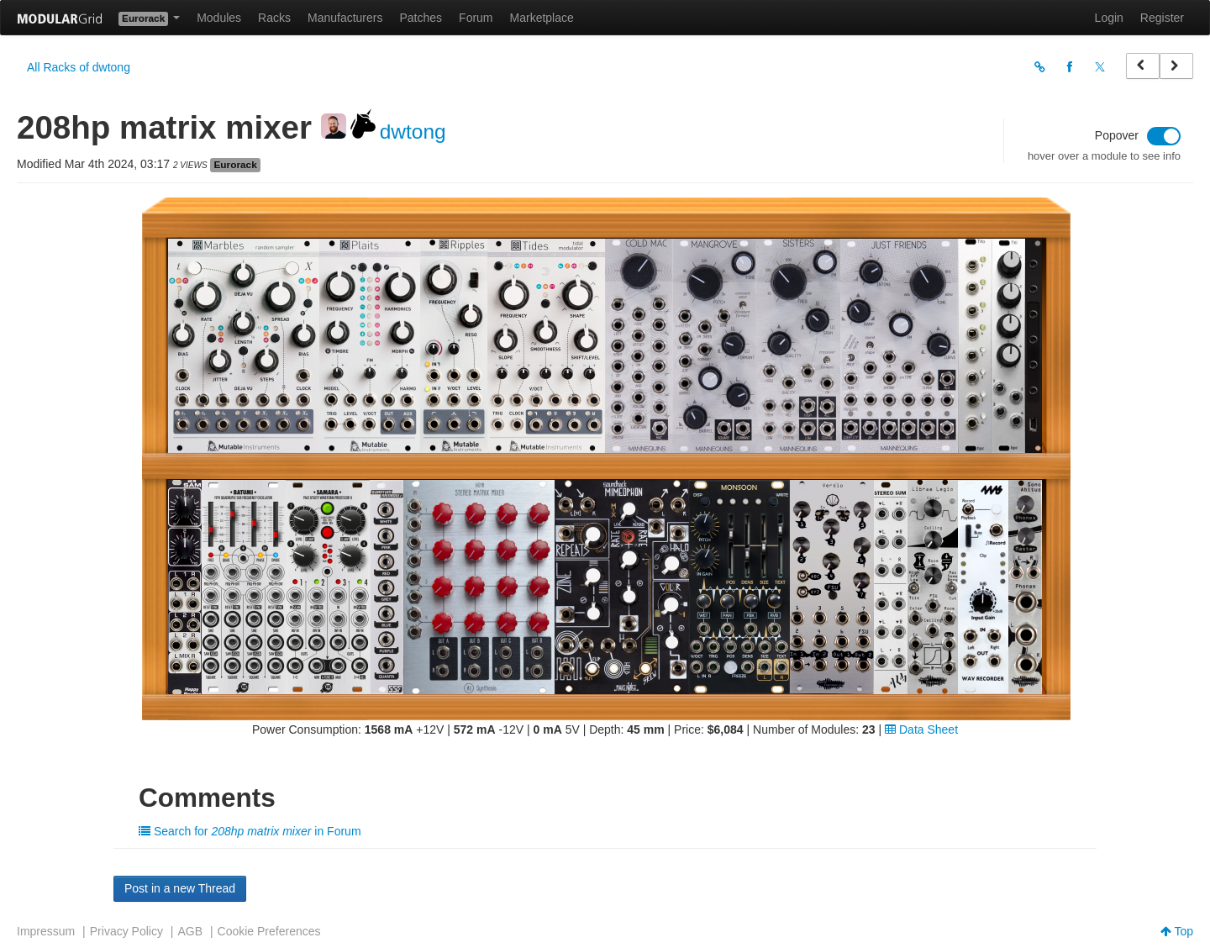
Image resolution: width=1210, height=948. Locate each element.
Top (1176, 931)
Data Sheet (921, 729)
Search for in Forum (250, 831)
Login (1109, 17)
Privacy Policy (126, 931)
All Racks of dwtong (78, 67)
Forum (475, 17)
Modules (219, 17)
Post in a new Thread (179, 888)
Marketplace (542, 17)
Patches (420, 17)
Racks (274, 17)
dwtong (413, 131)
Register (1162, 17)
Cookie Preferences (269, 931)
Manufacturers (345, 17)
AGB (190, 931)
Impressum (46, 931)
